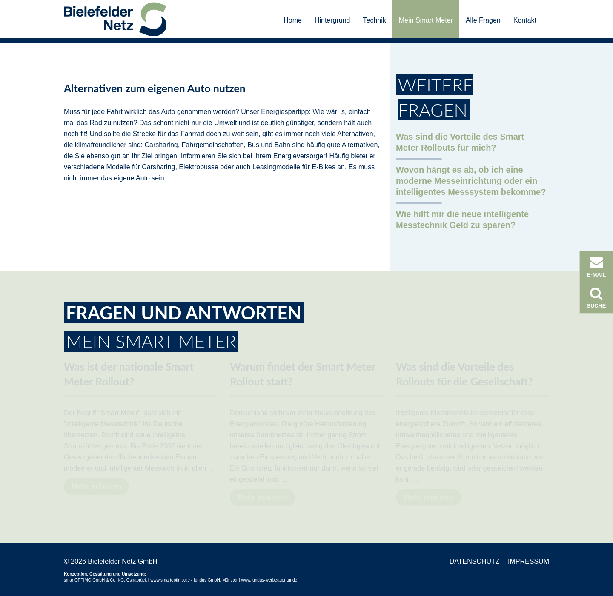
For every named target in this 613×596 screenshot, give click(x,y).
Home (293, 20)
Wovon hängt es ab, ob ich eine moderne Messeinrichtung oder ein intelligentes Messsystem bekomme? (471, 181)
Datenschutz (475, 561)
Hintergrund (332, 20)
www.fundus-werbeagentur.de (269, 580)
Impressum (528, 561)
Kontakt (524, 20)
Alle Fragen (483, 20)
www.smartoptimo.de (170, 580)
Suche (596, 298)
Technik (374, 20)
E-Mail (596, 267)
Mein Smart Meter (426, 20)
